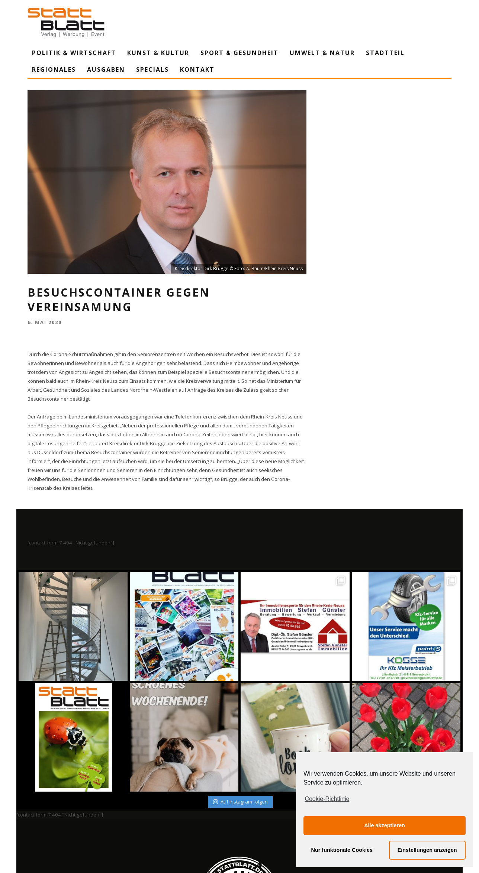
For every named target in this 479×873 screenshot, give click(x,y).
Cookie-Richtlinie (327, 799)
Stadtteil (385, 53)
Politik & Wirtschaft (74, 53)
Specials (152, 69)
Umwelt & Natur (322, 53)
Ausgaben (106, 69)
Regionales (54, 69)
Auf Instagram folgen (240, 801)
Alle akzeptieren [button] (384, 825)
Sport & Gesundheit (239, 53)
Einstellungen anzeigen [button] (427, 850)
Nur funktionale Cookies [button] (342, 850)
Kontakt (197, 69)
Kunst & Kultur (158, 53)
